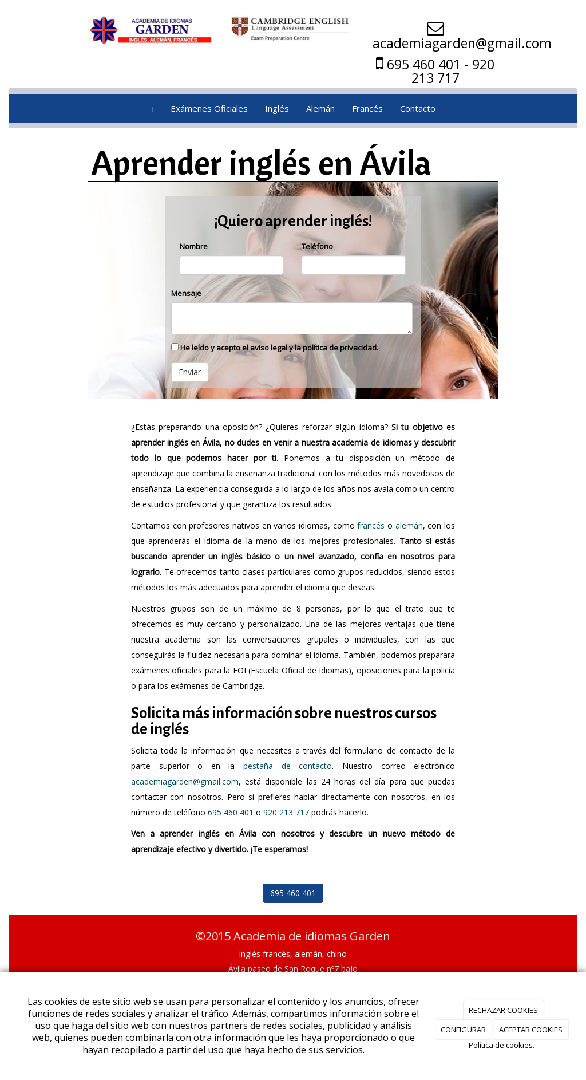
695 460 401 (231, 812)
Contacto (417, 108)
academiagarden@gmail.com (185, 781)
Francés (367, 108)
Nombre (194, 246)
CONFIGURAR (463, 1029)
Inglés (277, 108)
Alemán (320, 108)
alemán (409, 525)
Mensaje (186, 293)
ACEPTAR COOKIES (531, 1029)
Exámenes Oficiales (209, 108)
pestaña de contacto (287, 765)
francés (371, 525)
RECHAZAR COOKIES (503, 1010)
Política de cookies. (501, 1045)
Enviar (190, 371)
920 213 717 (286, 812)
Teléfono (317, 246)
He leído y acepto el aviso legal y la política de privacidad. (274, 347)
